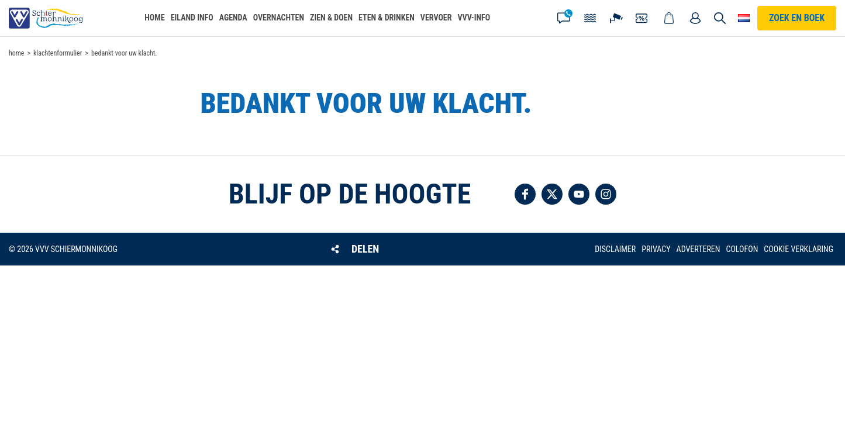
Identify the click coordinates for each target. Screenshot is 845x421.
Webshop (669, 18)
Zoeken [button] (720, 18)
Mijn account (695, 18)
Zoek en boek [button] (797, 17)
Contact (563, 18)
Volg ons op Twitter (552, 194)
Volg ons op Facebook (525, 194)
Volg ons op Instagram (605, 194)
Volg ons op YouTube (578, 194)
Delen (365, 249)
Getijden (590, 18)
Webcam (616, 18)
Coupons (642, 18)
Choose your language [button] (743, 18)
